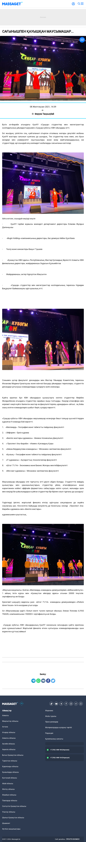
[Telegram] (76, 704)
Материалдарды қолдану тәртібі (58, 727)
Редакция (49, 733)
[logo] (12, 4)
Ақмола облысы (8, 749)
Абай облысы (7, 783)
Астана (5, 727)
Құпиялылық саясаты (54, 739)
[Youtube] (56, 704)
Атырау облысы (8, 732)
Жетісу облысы (8, 789)
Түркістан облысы (9, 761)
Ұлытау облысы (8, 812)
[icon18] (22, 703)
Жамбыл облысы (9, 795)
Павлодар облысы (9, 801)
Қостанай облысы (9, 778)
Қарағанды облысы (10, 766)
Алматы (5, 715)
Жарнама (49, 711)
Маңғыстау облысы (10, 721)
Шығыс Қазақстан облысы (13, 818)
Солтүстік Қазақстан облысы (14, 806)
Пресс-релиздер (51, 722)
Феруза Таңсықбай (43, 114)
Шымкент (6, 823)
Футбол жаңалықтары (11, 829)
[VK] (61, 704)
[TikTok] (51, 704)
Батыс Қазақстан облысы (12, 755)
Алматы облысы (9, 738)
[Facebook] (66, 704)
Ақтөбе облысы (8, 744)
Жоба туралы (50, 716)
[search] (79, 3)
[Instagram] (71, 704)
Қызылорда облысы (10, 772)
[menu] (82, 3)
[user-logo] (73, 5)
